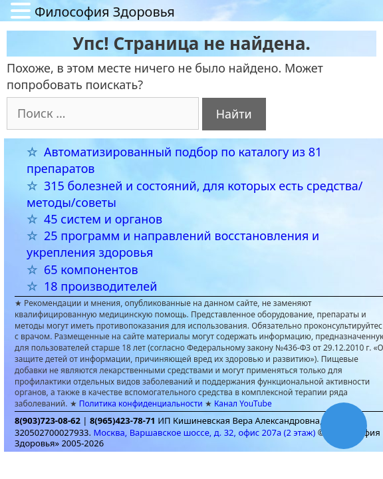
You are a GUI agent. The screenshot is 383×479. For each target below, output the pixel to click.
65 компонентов (91, 269)
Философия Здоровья (105, 12)
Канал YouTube (243, 403)
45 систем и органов (103, 219)
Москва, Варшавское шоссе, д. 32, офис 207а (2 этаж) (204, 432)
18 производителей (100, 286)
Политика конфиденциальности (141, 403)
